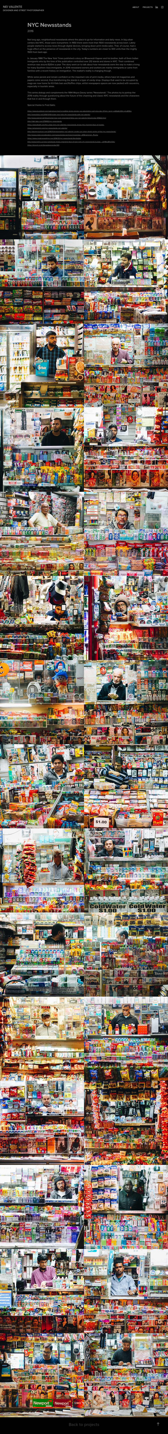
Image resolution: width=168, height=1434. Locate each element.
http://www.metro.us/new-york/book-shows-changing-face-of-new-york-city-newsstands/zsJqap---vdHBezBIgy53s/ (71, 142)
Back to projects (84, 1424)
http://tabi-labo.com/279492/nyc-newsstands (44, 121)
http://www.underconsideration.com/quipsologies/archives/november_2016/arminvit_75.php (62, 135)
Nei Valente (12, 6)
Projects (148, 7)
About (136, 7)
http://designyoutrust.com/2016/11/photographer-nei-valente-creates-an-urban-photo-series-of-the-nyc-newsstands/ (71, 131)
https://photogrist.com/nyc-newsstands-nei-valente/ (47, 128)
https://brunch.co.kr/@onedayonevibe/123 (43, 145)
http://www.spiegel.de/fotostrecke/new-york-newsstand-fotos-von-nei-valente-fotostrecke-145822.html (66, 118)
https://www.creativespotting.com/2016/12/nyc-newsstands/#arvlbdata (54, 138)
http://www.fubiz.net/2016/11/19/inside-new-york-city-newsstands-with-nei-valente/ (58, 114)
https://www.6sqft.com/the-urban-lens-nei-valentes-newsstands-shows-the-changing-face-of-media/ (65, 125)
